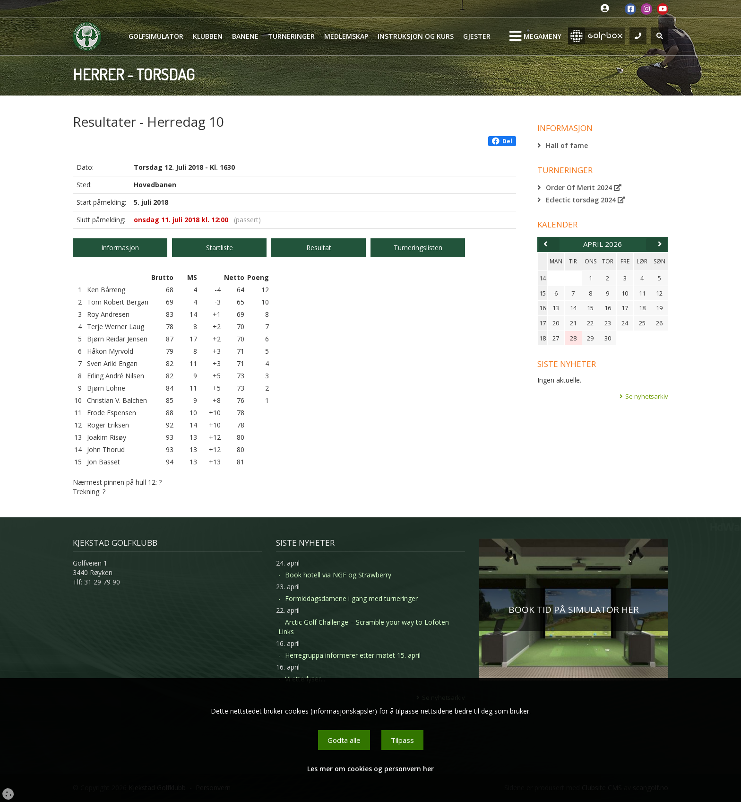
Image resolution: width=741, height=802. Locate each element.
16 (542, 308)
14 (542, 278)
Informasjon (120, 247)
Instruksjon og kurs (416, 36)
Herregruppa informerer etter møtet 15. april (353, 655)
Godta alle (344, 740)
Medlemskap (346, 36)
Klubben (208, 36)
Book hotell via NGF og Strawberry (338, 574)
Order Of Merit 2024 (583, 187)
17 (542, 323)
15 (542, 293)
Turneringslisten (418, 247)
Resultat (318, 247)
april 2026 (602, 244)
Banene (245, 36)
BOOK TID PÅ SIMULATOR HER (573, 609)
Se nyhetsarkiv (646, 396)
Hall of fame (567, 145)
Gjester (477, 36)
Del (502, 141)
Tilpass (402, 740)
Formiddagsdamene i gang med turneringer (351, 598)
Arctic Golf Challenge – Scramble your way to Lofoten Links (363, 627)
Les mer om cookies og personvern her (370, 768)
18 (542, 338)
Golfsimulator (156, 36)
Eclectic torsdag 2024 (585, 199)
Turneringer (291, 36)
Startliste (219, 247)
